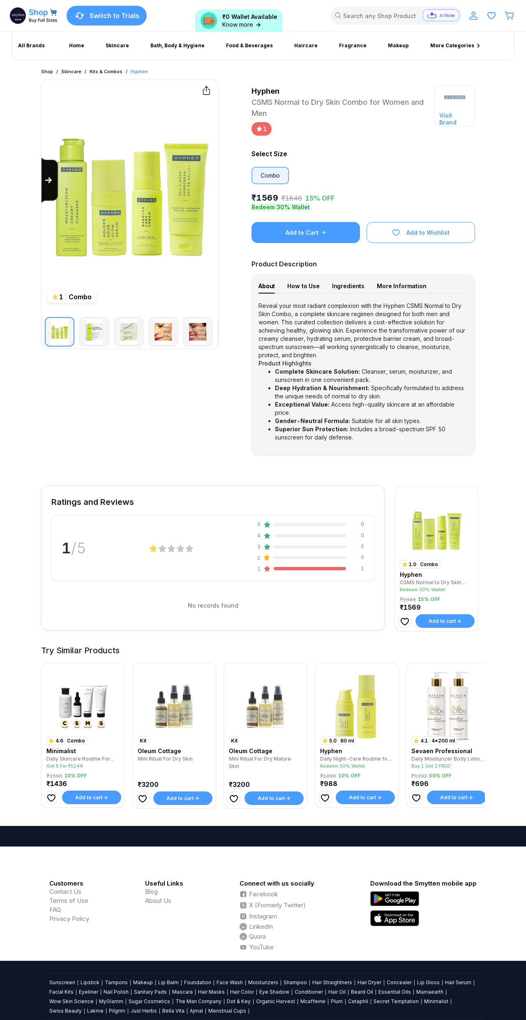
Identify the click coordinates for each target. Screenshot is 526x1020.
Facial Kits (61, 992)
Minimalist (436, 1001)
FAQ (55, 910)
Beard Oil (362, 992)
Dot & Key (239, 1001)
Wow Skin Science (71, 1001)
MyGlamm (111, 1001)
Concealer (399, 982)
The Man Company (198, 1001)
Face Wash (230, 982)
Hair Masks (211, 992)
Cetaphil (358, 1001)
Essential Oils (394, 992)
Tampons (116, 982)
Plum (337, 1001)
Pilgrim (117, 1011)
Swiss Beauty (65, 1011)
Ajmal (196, 1011)
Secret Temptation (396, 1001)
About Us (158, 900)
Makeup (143, 982)
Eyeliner (88, 992)
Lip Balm (168, 982)
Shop (47, 71)
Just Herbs (144, 1011)
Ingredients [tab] (348, 285)
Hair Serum (458, 982)
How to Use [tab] (303, 285)
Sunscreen (62, 982)
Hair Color (242, 992)
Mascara (182, 992)
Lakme (95, 1011)
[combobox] (396, 16)
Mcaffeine (312, 1001)
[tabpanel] (363, 372)
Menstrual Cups (227, 1011)
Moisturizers (263, 982)
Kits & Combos (106, 71)
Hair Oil (337, 992)
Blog (151, 891)
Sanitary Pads (150, 992)
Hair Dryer (369, 982)
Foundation (197, 982)
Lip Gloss (428, 982)
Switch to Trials (106, 15)
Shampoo (295, 982)
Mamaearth (429, 992)
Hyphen (139, 71)
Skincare (71, 71)
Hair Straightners (332, 982)
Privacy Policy (69, 919)
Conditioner (309, 992)
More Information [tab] (402, 285)
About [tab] (266, 285)
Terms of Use (68, 900)
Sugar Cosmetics (149, 1001)
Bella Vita (173, 1011)
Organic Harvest (275, 1001)
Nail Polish (116, 992)
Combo (270, 175)
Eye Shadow (274, 992)
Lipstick (90, 982)
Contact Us (65, 891)
